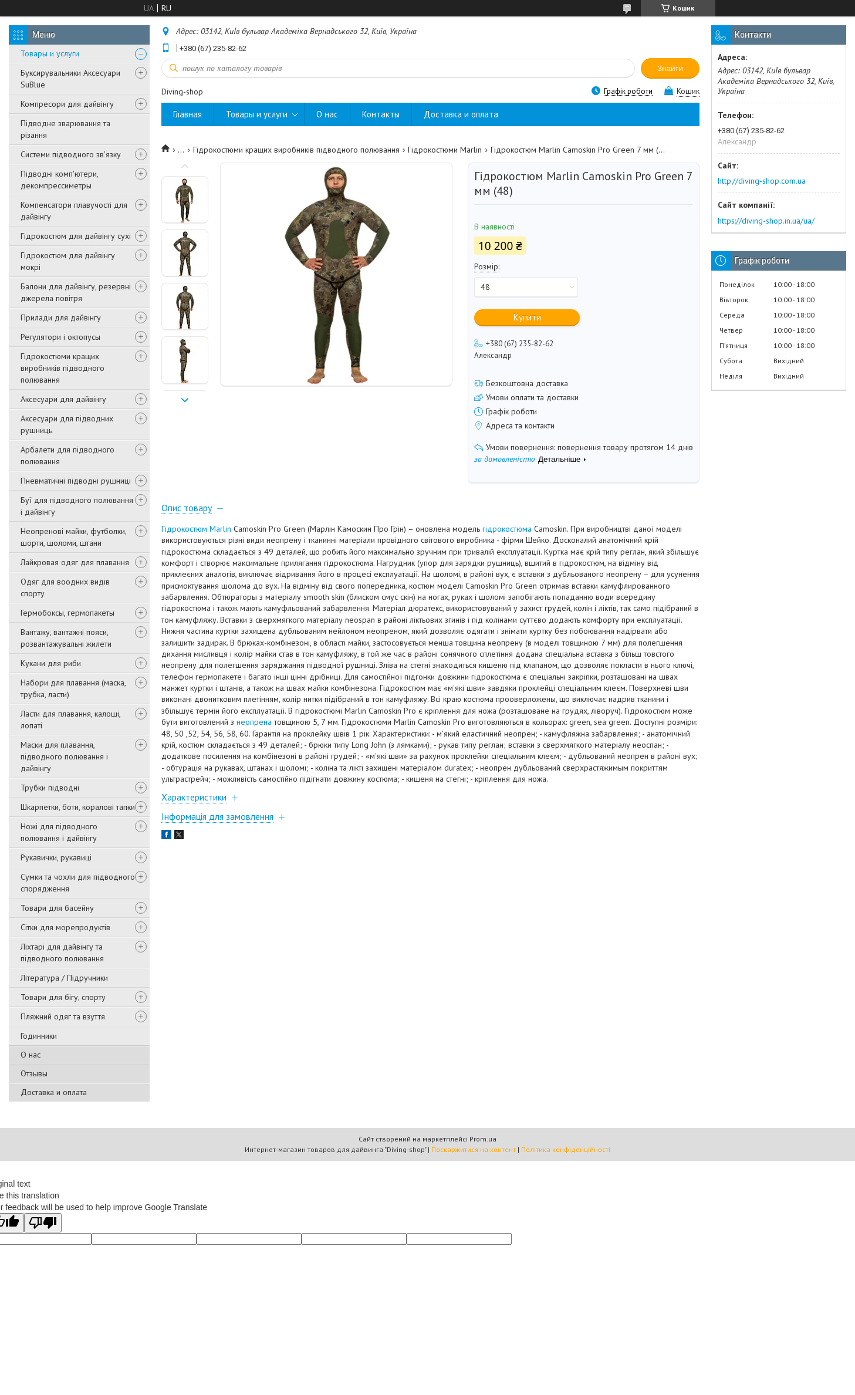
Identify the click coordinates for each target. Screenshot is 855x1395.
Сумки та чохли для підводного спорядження (78, 883)
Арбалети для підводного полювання (67, 455)
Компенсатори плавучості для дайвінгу (74, 211)
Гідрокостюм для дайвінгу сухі (76, 236)
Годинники (39, 1036)
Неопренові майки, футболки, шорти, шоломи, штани (73, 537)
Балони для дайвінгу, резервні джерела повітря (76, 292)
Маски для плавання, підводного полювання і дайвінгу (64, 756)
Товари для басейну (57, 908)
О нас (30, 1054)
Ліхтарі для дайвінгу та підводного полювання (62, 952)
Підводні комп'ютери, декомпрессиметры (59, 179)
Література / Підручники (64, 977)
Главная (187, 114)
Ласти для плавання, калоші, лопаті (70, 719)
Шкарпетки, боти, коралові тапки (78, 807)
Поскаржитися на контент (473, 1149)
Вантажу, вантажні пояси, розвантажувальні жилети (66, 638)
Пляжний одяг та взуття (63, 1016)
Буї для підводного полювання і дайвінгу (77, 506)
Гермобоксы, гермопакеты (67, 612)
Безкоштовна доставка (527, 383)
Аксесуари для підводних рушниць (67, 424)
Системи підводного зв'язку (71, 154)
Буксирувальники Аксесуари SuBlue (70, 78)
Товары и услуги (50, 53)
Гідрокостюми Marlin (445, 149)
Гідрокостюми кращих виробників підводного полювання (62, 368)
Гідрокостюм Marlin (196, 528)
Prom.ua (482, 1138)
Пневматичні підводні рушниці (76, 480)
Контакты (381, 114)
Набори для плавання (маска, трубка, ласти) (73, 688)
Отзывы (34, 1073)
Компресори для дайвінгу (67, 104)
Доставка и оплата (54, 1092)
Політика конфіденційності (565, 1149)
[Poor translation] (43, 1222)
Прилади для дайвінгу (61, 317)
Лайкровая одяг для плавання (75, 562)
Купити (527, 317)
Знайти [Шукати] (670, 68)
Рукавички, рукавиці (56, 857)
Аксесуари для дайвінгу (63, 399)
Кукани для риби (51, 663)
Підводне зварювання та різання (65, 129)
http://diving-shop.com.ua (762, 180)
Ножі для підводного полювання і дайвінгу (59, 832)
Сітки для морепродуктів (65, 927)
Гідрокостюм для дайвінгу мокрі (68, 261)
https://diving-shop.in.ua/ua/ (766, 220)
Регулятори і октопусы (60, 337)
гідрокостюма (507, 528)
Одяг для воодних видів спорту (65, 587)
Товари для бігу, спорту (63, 997)
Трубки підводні (50, 787)
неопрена (254, 722)
